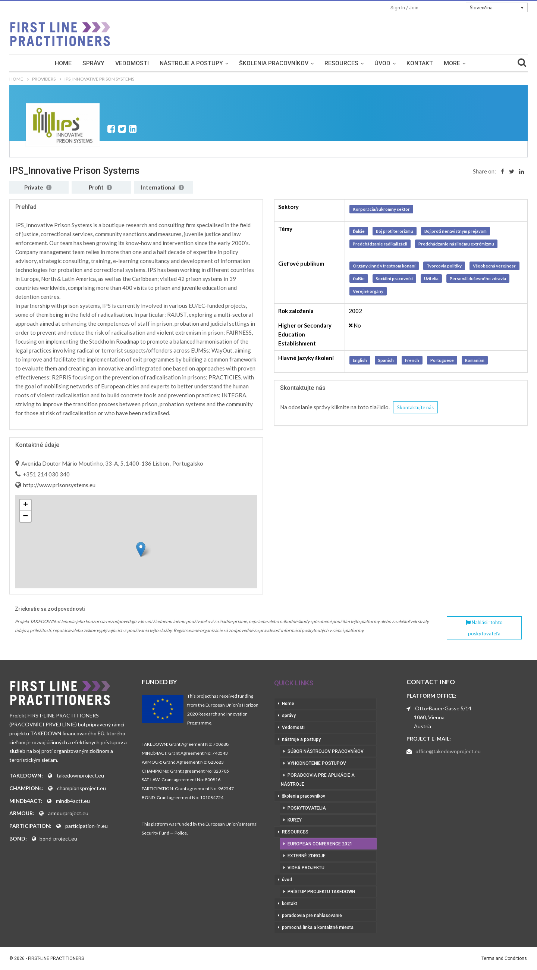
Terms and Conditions (504, 958)
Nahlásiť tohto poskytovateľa (484, 627)
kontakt (419, 63)
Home (63, 63)
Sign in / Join (404, 7)
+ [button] (25, 505)
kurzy (295, 820)
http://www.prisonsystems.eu (58, 485)
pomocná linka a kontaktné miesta (318, 927)
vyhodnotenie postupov (317, 763)
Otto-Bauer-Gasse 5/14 (443, 708)
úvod (382, 63)
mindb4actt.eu (73, 801)
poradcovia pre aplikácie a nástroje (318, 780)
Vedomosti (132, 63)
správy (93, 63)
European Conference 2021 (320, 844)
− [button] (25, 516)
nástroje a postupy (191, 63)
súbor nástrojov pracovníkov (326, 751)
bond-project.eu (58, 838)
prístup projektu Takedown (321, 891)
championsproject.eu (81, 788)
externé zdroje (307, 855)
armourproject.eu (68, 813)
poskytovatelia (307, 808)
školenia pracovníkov (273, 63)
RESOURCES (341, 63)
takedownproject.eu (80, 775)
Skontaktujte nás (415, 407)
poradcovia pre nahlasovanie (312, 915)
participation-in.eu (86, 826)
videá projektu (306, 867)
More (452, 63)
